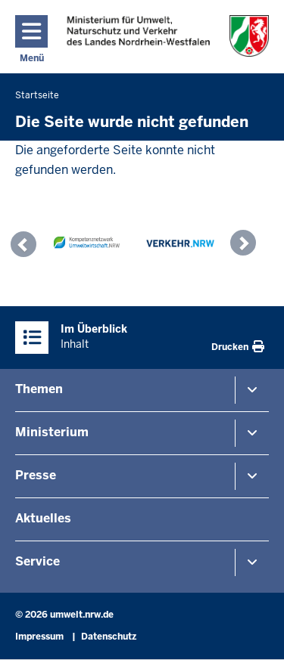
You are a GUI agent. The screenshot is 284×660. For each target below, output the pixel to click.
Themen (39, 389)
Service (37, 561)
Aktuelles (43, 518)
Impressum (39, 637)
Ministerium (52, 432)
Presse (35, 475)
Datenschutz (108, 637)
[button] (27, 246)
